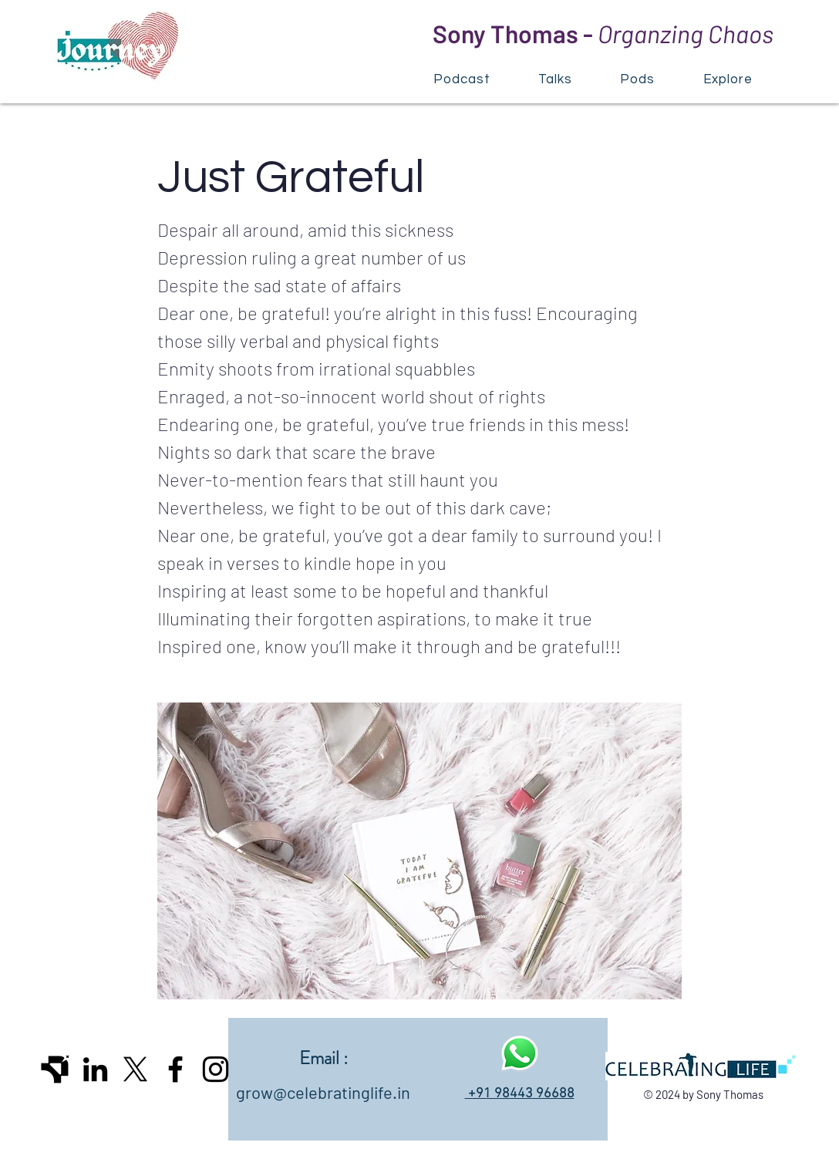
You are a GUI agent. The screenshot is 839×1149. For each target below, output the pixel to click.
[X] (135, 1069)
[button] (727, 79)
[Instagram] (215, 1069)
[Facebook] (175, 1069)
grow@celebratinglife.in (323, 1092)
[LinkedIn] (95, 1069)
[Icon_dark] (55, 1069)
